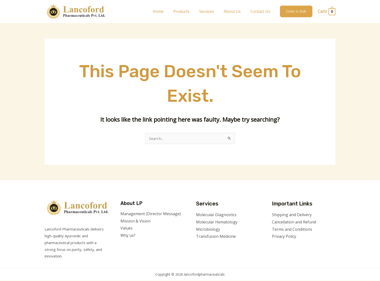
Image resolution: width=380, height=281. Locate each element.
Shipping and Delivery (292, 215)
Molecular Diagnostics (216, 215)
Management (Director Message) (150, 214)
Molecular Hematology (217, 222)
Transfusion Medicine (216, 236)
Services (211, 11)
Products (188, 11)
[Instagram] (288, 246)
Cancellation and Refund (294, 222)
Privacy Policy (284, 236)
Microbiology (208, 229)
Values (126, 228)
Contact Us (261, 11)
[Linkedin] (301, 246)
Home (166, 11)
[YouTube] (295, 246)
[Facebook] (275, 246)
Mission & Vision (135, 221)
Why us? (127, 235)
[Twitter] (281, 246)
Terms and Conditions (292, 229)
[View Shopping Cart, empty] (326, 11)
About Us (235, 11)
